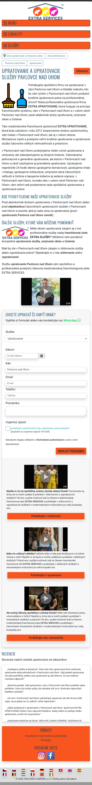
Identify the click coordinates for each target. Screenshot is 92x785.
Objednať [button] (82, 71)
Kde (8, 363)
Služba (10, 332)
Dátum (10, 349)
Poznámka (12, 403)
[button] (46, 23)
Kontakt (46, 740)
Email (9, 377)
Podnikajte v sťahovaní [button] (45, 516)
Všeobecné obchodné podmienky (46, 736)
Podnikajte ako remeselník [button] (46, 637)
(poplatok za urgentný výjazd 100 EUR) (30, 431)
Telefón (10, 389)
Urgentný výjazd (16, 422)
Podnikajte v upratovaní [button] (46, 575)
